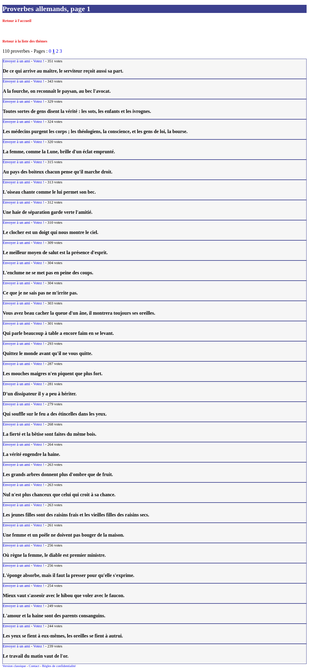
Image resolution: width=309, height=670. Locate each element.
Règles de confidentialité (58, 666)
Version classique (14, 666)
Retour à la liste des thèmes (24, 41)
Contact (34, 666)
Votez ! (38, 61)
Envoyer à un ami (16, 61)
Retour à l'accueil (16, 21)
